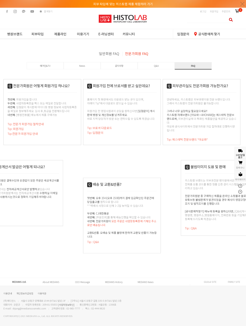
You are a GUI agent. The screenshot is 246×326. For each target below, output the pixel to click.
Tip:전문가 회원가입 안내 (23, 134)
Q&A (156, 66)
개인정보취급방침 (24, 293)
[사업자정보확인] (66, 305)
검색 (230, 19)
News (82, 66)
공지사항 (119, 66)
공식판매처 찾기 (209, 33)
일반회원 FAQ (109, 53)
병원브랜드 (15, 33)
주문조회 (226, 11)
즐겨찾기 (48, 11)
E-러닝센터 (106, 33)
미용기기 (83, 33)
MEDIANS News (145, 282)
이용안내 (7, 293)
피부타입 (37, 33)
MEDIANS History (114, 282)
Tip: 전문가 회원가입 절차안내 (26, 124)
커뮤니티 (129, 33)
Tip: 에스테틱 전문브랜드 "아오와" (187, 139)
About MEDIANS (51, 282)
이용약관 (42, 293)
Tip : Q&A (93, 259)
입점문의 (183, 33)
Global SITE (210, 282)
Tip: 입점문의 (95, 133)
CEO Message (82, 282)
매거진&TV (45, 66)
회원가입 (214, 11)
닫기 (242, 4)
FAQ (193, 66)
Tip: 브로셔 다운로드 (99, 128)
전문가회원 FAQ (136, 53)
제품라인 (60, 33)
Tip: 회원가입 (16, 129)
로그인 (203, 11)
